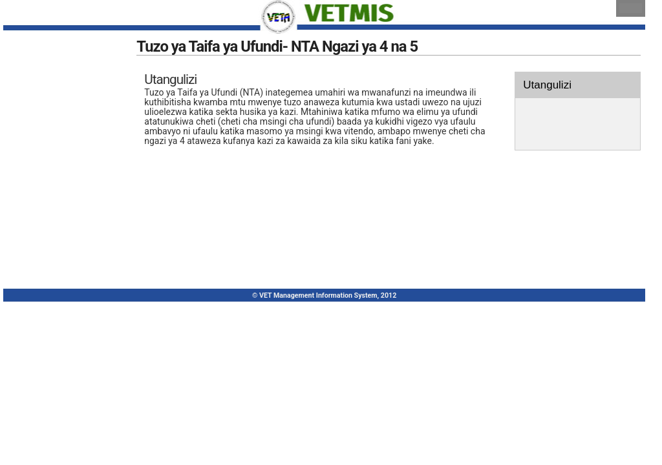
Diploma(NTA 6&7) (51, 253)
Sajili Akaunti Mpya (52, 102)
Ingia (25, 127)
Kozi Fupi (33, 203)
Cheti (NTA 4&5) (46, 228)
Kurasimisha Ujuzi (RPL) (61, 153)
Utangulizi (542, 96)
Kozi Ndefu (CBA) (48, 178)
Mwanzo (31, 77)
